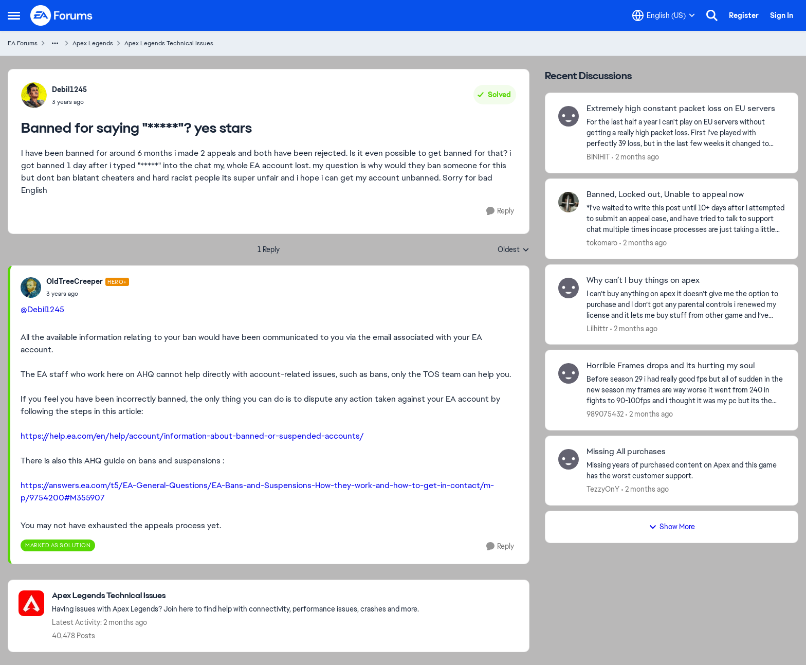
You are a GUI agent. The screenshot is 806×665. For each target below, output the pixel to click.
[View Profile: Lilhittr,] (568, 288)
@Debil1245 (42, 309)
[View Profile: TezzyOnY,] (568, 459)
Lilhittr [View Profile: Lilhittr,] (597, 328)
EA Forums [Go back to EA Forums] (23, 43)
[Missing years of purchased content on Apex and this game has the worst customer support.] (686, 470)
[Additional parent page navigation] (55, 43)
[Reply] (500, 211)
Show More (672, 526)
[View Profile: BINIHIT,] (568, 116)
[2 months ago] (635, 157)
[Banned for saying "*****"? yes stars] (87, 293)
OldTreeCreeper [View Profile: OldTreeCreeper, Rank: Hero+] (74, 281)
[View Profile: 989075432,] (568, 373)
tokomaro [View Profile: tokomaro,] (602, 242)
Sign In (781, 15)
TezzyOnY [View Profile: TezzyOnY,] (603, 489)
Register (744, 15)
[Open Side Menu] (14, 15)
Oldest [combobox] (513, 250)
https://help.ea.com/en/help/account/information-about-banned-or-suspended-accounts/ (192, 435)
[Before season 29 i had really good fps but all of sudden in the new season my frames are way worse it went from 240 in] (686, 390)
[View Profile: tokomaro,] (568, 202)
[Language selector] (664, 15)
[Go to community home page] (61, 15)
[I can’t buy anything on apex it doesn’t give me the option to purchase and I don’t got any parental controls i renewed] (686, 304)
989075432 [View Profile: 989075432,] (605, 414)
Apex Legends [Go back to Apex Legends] (92, 43)
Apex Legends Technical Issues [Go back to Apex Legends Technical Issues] (168, 43)
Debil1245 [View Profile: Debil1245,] (69, 89)
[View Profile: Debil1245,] (34, 95)
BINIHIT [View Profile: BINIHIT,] (598, 156)
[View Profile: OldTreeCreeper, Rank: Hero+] (31, 287)
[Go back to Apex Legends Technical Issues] (235, 595)
